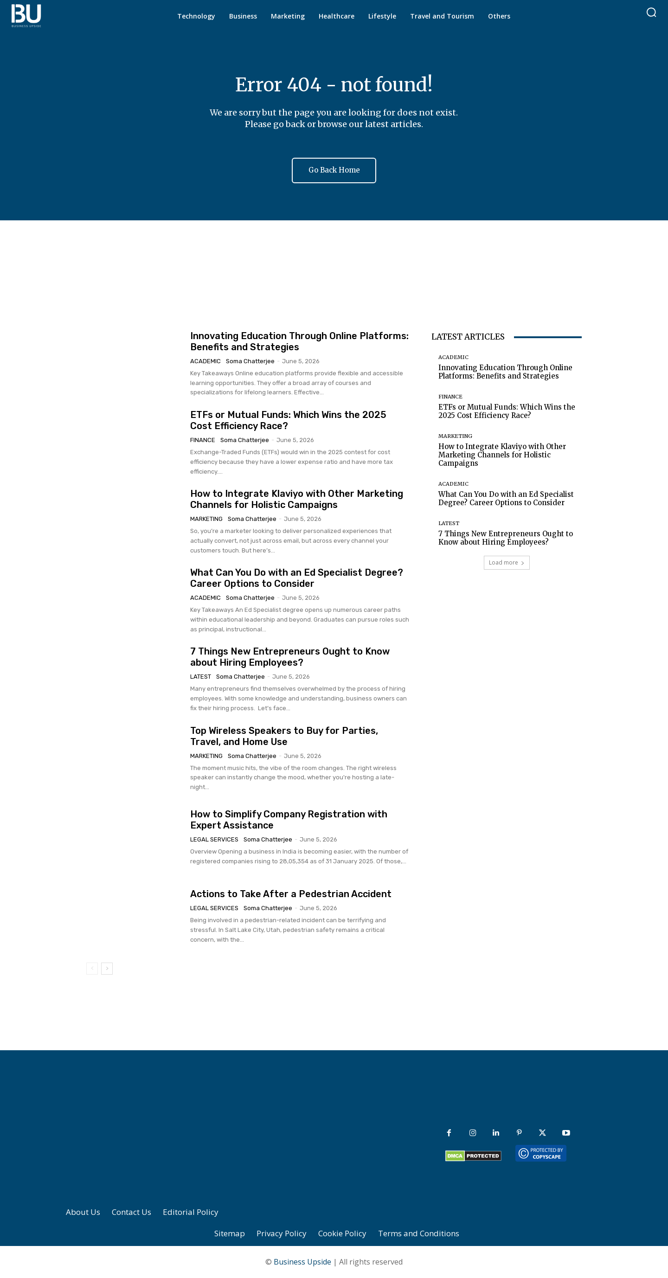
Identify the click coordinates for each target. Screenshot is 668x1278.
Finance (202, 440)
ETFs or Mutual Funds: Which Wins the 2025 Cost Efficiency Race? (506, 411)
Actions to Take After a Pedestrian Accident (291, 893)
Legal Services (214, 839)
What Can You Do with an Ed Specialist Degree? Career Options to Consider (296, 578)
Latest (200, 677)
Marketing (206, 519)
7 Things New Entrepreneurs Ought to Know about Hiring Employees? (290, 657)
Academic (205, 361)
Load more (507, 562)
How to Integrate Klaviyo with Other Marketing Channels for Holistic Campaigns (296, 499)
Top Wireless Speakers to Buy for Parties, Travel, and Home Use (284, 736)
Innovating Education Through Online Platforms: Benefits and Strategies (505, 371)
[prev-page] (92, 969)
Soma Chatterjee (250, 361)
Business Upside (302, 1262)
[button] (651, 12)
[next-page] (107, 969)
